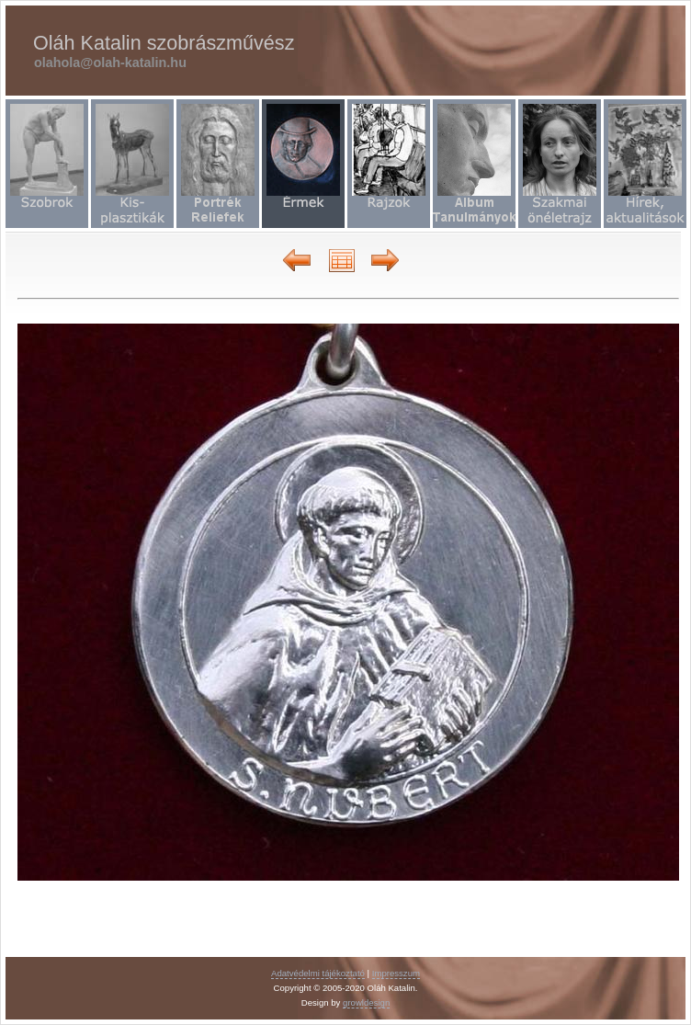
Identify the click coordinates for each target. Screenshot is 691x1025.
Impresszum (396, 973)
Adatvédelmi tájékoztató (318, 973)
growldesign (366, 1002)
